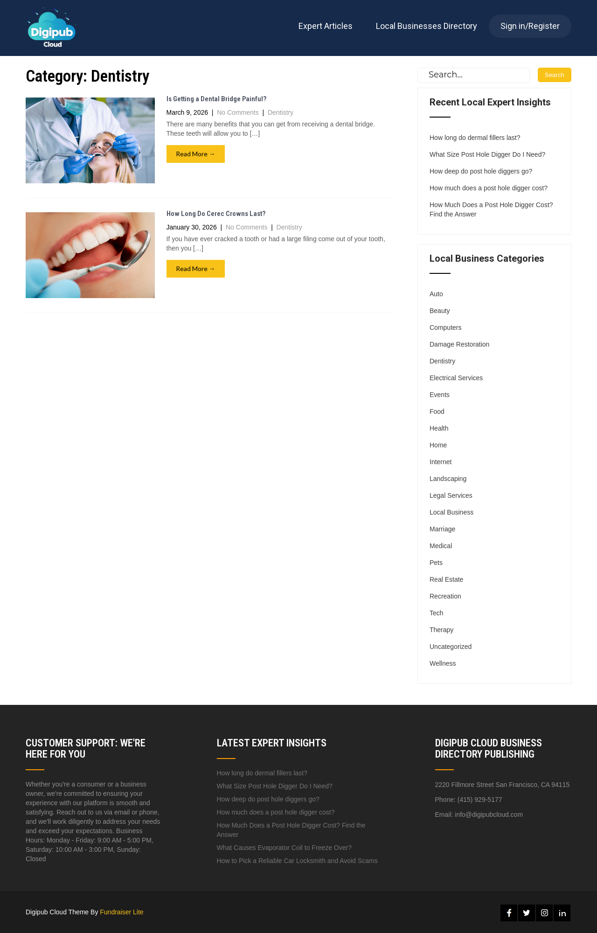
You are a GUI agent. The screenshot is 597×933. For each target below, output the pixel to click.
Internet (440, 462)
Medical (441, 546)
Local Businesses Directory (426, 26)
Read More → (195, 154)
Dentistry (280, 112)
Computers (445, 327)
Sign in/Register (530, 26)
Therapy (441, 630)
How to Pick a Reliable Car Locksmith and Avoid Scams (297, 860)
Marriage (442, 529)
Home (438, 445)
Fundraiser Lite (121, 912)
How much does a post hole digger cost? (489, 188)
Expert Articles (325, 26)
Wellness (443, 663)
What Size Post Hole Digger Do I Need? (487, 154)
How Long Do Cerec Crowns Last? (216, 213)
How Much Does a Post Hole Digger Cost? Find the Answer (491, 209)
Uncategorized (451, 646)
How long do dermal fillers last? (475, 137)
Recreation (445, 596)
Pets (436, 562)
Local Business (451, 512)
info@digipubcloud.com (489, 814)
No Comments (237, 112)
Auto (436, 294)
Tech (437, 613)
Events (440, 394)
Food (437, 411)
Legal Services (451, 495)
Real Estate (446, 579)
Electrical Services (456, 378)
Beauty (440, 310)
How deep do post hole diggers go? (481, 171)
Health (439, 428)
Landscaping (448, 478)
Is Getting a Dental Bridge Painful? (216, 99)
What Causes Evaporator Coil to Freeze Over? (284, 847)
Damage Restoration (459, 344)
